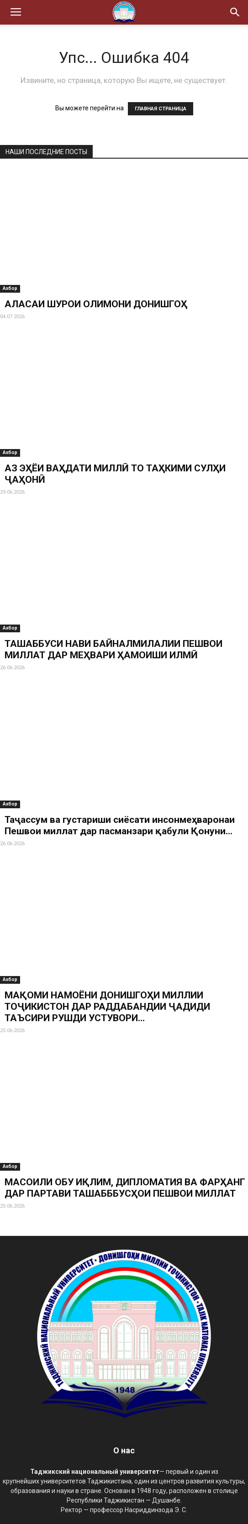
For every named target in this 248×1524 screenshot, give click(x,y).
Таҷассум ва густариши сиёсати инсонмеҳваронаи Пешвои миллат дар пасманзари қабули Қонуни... (120, 825)
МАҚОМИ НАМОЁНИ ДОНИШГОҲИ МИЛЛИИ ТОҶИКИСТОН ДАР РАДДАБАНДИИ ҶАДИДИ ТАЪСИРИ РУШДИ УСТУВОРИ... (107, 1006)
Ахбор (10, 288)
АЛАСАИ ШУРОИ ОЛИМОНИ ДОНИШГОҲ (96, 304)
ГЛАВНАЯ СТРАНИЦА (160, 109)
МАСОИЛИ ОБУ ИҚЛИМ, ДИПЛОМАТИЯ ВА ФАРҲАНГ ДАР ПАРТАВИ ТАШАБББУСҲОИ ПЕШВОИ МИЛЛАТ (125, 1188)
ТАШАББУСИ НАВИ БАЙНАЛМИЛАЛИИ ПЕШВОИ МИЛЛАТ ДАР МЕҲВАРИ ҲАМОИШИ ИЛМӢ (113, 649)
